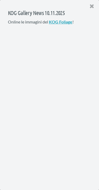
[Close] (92, 6)
